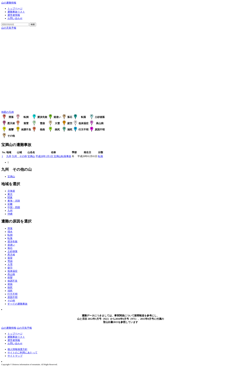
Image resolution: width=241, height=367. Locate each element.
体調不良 (12, 281)
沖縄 (9, 214)
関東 (9, 197)
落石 (9, 248)
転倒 (9, 235)
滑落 (9, 228)
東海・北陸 (13, 200)
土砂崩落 (12, 251)
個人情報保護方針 (17, 349)
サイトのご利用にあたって (22, 352)
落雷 (9, 258)
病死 (9, 287)
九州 (8, 156)
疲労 (9, 267)
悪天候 (11, 254)
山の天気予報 (8, 28)
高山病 (11, 274)
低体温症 (12, 271)
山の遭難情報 (8, 2)
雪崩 (9, 261)
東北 (9, 194)
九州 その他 (19, 156)
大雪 (9, 264)
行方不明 (12, 294)
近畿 (9, 204)
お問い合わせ (14, 18)
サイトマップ (14, 356)
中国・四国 (13, 207)
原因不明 (12, 297)
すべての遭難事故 (17, 304)
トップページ (14, 8)
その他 (11, 300)
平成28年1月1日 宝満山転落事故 (53, 156)
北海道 (11, 191)
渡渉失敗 (12, 241)
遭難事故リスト (16, 11)
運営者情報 (13, 15)
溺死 (9, 290)
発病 (9, 284)
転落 (100, 156)
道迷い (11, 244)
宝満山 (31, 156)
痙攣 (9, 277)
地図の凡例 (7, 112)
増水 (9, 231)
